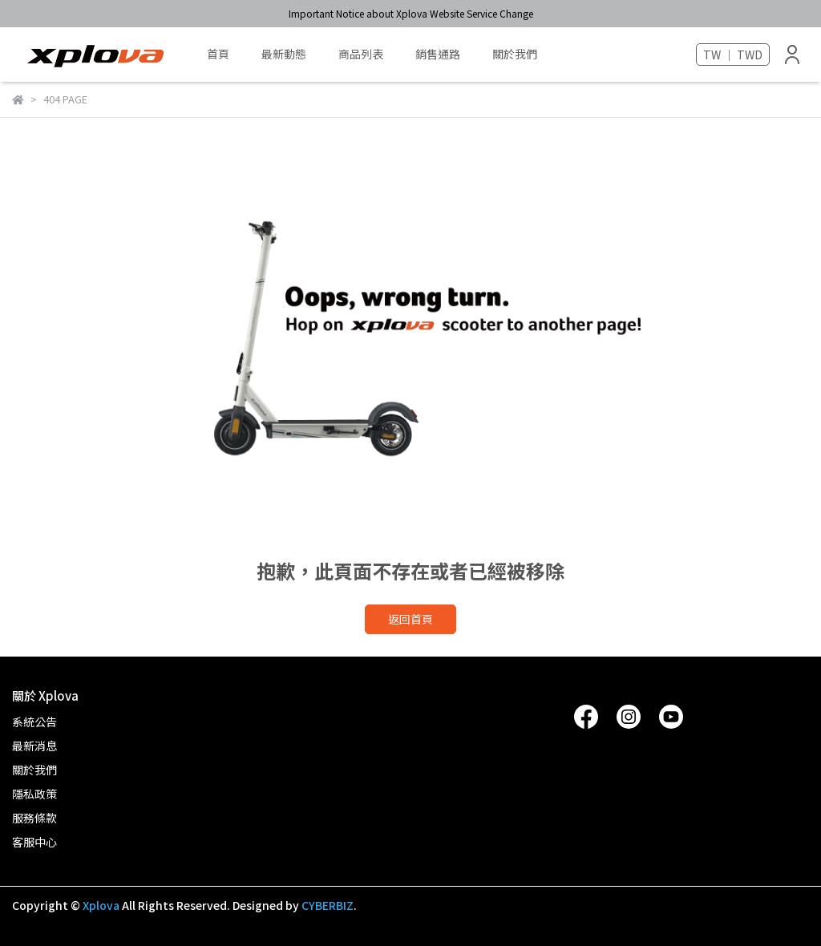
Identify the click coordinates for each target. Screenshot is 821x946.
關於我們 (514, 54)
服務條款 (34, 818)
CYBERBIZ (327, 905)
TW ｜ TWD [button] (732, 54)
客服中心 (34, 842)
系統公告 (34, 722)
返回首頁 (410, 619)
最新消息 (34, 746)
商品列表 (360, 54)
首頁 (218, 54)
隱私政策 (34, 794)
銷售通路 (437, 54)
